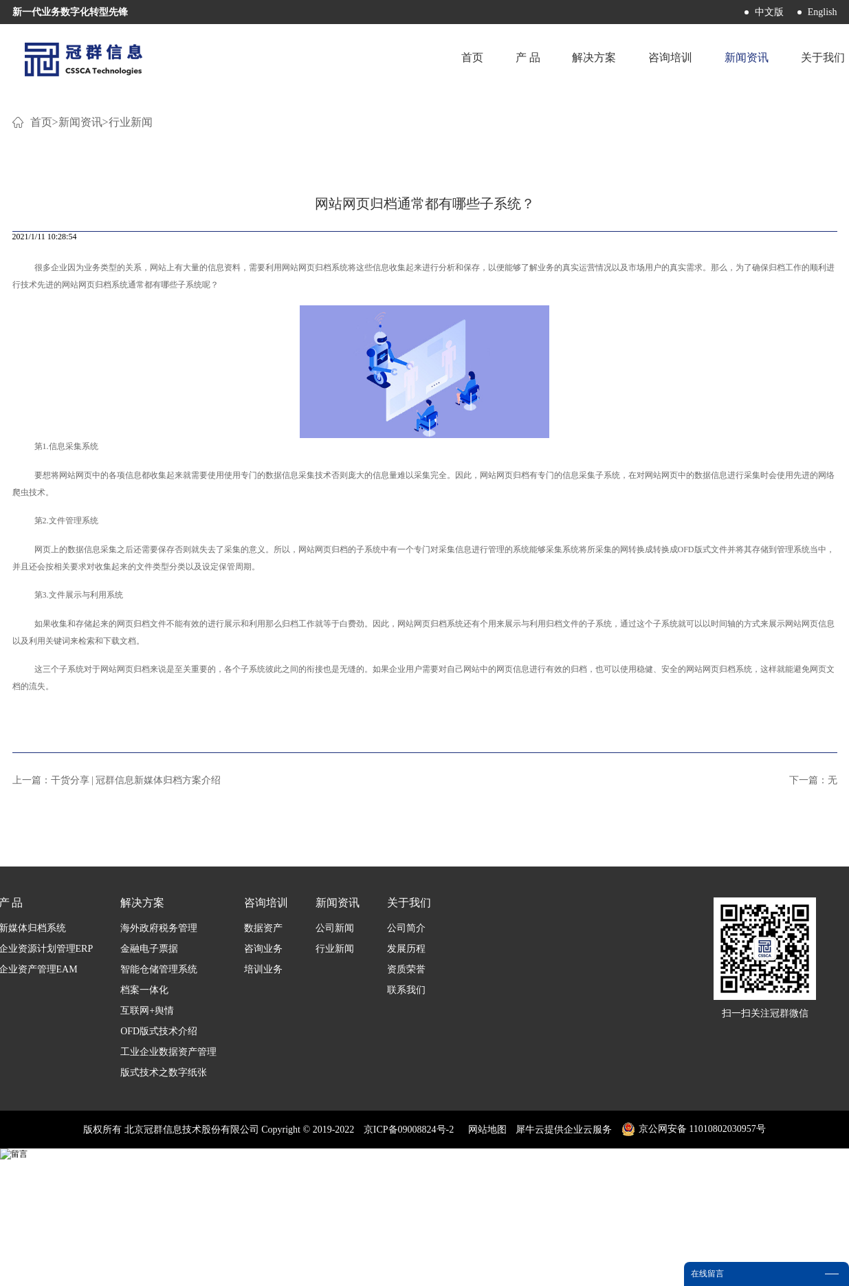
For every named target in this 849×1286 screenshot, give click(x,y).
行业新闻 (131, 288)
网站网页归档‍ (306, 434)
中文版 (769, 12)
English (822, 12)
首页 (468, 58)
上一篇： (116, 946)
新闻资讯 (80, 288)
